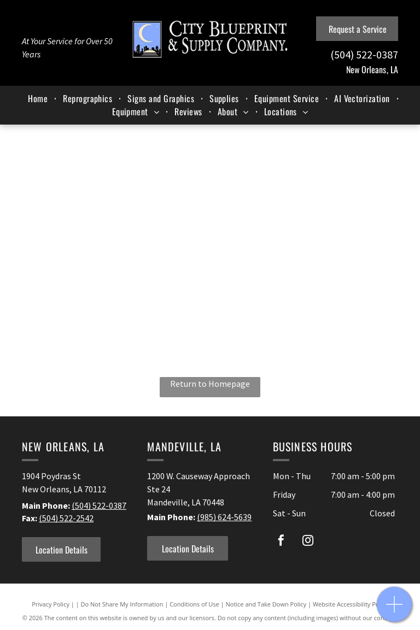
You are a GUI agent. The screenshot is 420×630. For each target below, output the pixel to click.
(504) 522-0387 (99, 505)
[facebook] (281, 541)
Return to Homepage (210, 383)
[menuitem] (38, 98)
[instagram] (308, 541)
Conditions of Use (194, 604)
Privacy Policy (50, 604)
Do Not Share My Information (122, 604)
